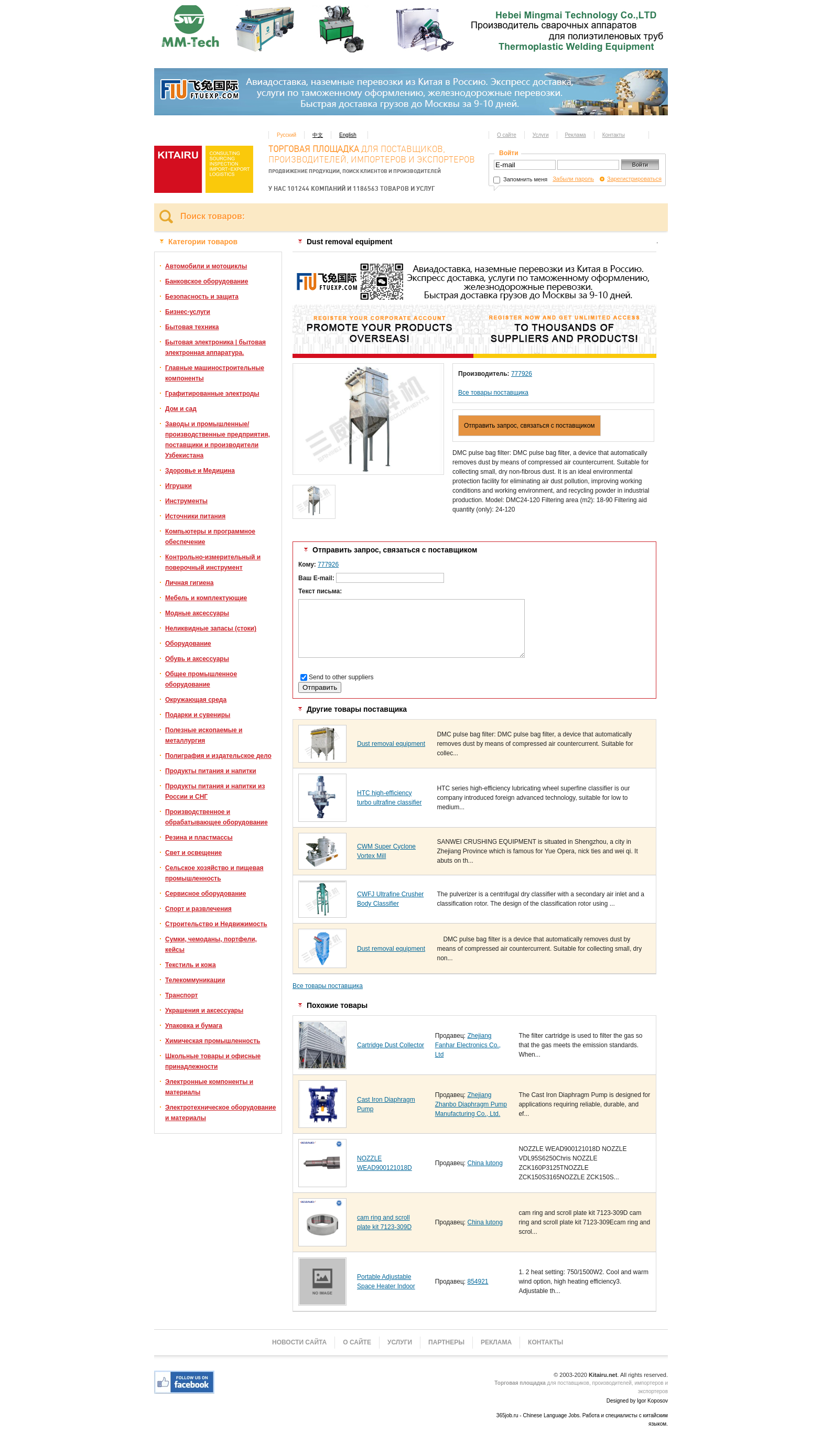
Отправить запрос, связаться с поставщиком (529, 425)
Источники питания (195, 516)
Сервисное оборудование (205, 893)
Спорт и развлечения (198, 909)
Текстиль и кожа (190, 965)
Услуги (541, 135)
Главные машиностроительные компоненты (214, 373)
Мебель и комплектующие (206, 598)
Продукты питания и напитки (210, 771)
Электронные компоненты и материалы (209, 1087)
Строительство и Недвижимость (216, 924)
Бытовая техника (192, 327)
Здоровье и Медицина (200, 470)
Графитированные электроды (212, 393)
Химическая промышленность (212, 1041)
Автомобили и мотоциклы (206, 266)
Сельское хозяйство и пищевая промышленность (214, 873)
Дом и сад (181, 408)
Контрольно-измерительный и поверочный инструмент (213, 562)
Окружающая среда (195, 699)
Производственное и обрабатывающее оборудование (216, 817)
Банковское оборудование (206, 281)
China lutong (484, 1163)
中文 (317, 135)
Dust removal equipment (391, 743)
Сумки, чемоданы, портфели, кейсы (211, 944)
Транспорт (181, 995)
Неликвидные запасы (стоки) (210, 628)
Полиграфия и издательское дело (218, 755)
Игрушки (178, 486)
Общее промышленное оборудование (201, 679)
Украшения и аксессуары (204, 1010)
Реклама (575, 135)
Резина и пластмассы (199, 837)
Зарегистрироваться (634, 179)
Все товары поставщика (493, 392)
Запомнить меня (520, 179)
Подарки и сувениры (197, 715)
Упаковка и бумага (193, 1025)
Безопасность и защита (202, 296)
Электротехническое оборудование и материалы (220, 1113)
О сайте (506, 135)
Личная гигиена (189, 583)
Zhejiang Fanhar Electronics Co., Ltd (468, 1045)
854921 (477, 1281)
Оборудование (188, 643)
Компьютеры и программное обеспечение (210, 537)
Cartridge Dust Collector (390, 1045)
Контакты (613, 135)
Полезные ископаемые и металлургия (203, 735)
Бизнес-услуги (187, 312)
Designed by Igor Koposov (637, 1401)
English (347, 135)
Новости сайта (299, 1342)
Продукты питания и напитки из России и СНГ (215, 791)
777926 (521, 373)
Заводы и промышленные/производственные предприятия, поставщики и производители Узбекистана (217, 439)
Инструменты (186, 501)
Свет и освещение (193, 852)
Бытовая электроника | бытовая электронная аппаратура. (215, 347)
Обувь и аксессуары (197, 659)
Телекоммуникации (195, 980)
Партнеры (446, 1342)
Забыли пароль (573, 179)
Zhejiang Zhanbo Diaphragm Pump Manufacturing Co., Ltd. (471, 1104)
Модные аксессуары (197, 613)
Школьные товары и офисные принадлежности (213, 1061)
